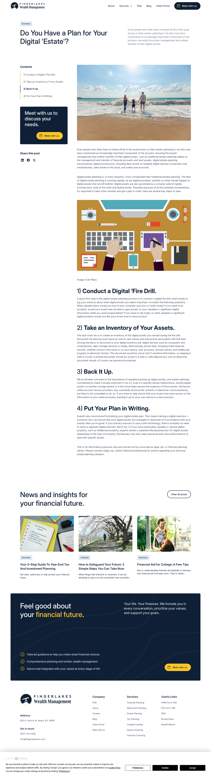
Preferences (137, 768)
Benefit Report (168, 724)
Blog (148, 5)
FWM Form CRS (169, 702)
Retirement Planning (136, 708)
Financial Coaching (136, 735)
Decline (165, 768)
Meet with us (98, 730)
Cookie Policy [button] (114, 768)
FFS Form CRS (168, 708)
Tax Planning (133, 719)
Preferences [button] (64, 771)
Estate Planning (134, 713)
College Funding (135, 724)
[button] (126, 6)
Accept (193, 768)
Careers (96, 713)
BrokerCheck (167, 719)
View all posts (179, 494)
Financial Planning (135, 702)
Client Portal (162, 5)
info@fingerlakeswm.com (32, 739)
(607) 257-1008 (28, 734)
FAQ (139, 5)
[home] (28, 6)
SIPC (163, 713)
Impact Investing (135, 730)
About (111, 5)
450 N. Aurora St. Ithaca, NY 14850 (37, 720)
